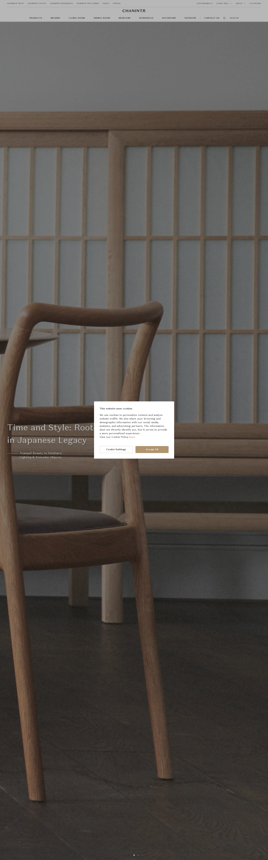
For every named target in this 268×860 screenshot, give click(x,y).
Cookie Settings (116, 449)
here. (132, 437)
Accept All (152, 449)
